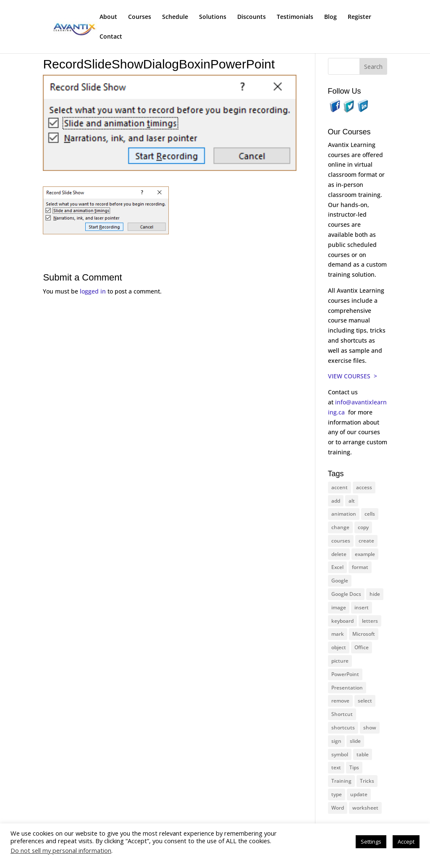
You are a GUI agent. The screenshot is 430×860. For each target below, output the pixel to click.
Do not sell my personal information (60, 850)
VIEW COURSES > (352, 376)
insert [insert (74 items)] (361, 607)
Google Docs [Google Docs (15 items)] (346, 594)
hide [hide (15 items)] (375, 594)
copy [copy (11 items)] (363, 527)
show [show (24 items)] (369, 727)
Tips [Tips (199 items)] (354, 767)
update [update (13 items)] (358, 794)
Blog (330, 17)
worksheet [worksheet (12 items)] (365, 807)
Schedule (175, 17)
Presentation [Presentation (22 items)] (347, 687)
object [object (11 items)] (338, 647)
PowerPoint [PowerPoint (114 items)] (345, 674)
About (108, 17)
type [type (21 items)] (336, 794)
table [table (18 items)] (363, 754)
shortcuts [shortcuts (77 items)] (343, 727)
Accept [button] (406, 841)
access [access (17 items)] (364, 487)
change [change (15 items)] (340, 527)
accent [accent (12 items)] (339, 487)
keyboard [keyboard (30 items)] (342, 620)
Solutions (212, 17)
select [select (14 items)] (365, 700)
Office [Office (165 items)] (361, 647)
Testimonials (295, 17)
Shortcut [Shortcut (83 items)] (342, 714)
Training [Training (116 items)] (341, 780)
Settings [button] (371, 841)
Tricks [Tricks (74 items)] (367, 780)
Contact (111, 37)
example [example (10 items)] (365, 554)
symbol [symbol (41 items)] (339, 754)
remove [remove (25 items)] (340, 700)
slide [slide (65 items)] (355, 741)
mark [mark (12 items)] (337, 633)
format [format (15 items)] (360, 567)
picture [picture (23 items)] (340, 660)
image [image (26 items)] (338, 607)
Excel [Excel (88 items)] (337, 567)
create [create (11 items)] (366, 540)
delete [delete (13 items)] (338, 554)
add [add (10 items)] (335, 500)
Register (359, 17)
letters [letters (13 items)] (370, 620)
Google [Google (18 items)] (339, 580)
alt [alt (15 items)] (352, 500)
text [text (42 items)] (336, 767)
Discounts (251, 17)
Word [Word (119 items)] (337, 807)
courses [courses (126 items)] (340, 540)
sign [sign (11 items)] (336, 741)
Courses (139, 17)
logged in (93, 291)
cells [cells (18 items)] (369, 513)
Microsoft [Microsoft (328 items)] (363, 633)
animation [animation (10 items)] (343, 513)
